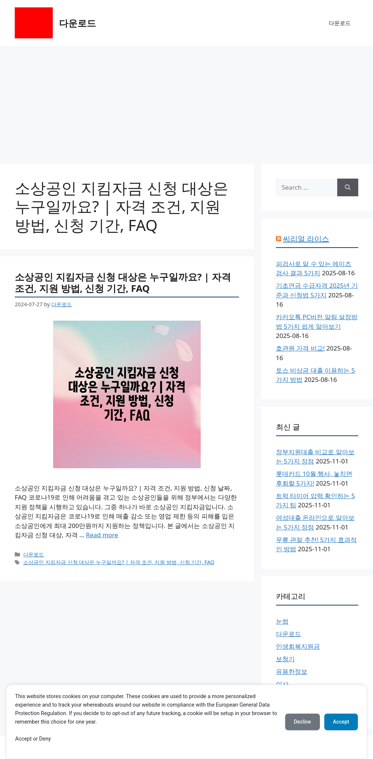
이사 (282, 684)
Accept (341, 722)
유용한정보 (291, 671)
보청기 (285, 659)
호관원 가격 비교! (300, 348)
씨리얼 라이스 (306, 239)
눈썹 (282, 621)
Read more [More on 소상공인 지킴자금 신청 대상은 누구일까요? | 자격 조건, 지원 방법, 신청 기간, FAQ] (102, 535)
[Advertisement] (186, 101)
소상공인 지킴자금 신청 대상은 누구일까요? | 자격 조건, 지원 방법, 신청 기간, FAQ (123, 282)
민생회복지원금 (298, 646)
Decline (302, 722)
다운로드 (77, 23)
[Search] (347, 187)
